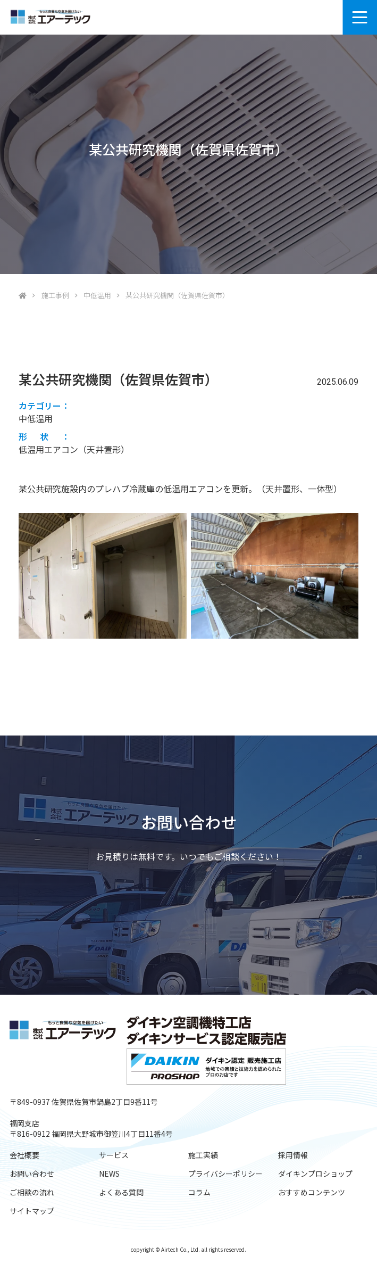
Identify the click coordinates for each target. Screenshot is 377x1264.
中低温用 (97, 295)
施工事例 (55, 295)
